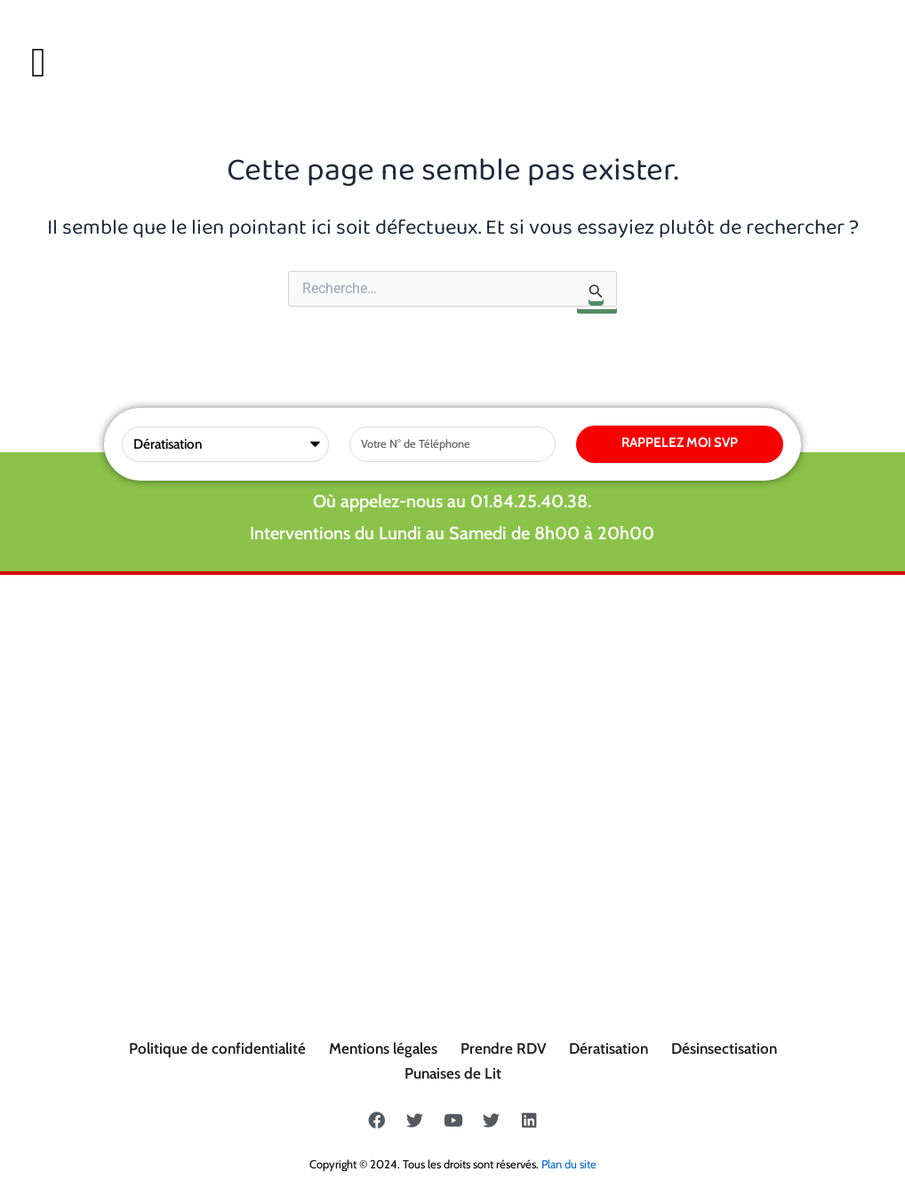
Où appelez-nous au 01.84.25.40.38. (452, 501)
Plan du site (569, 1164)
